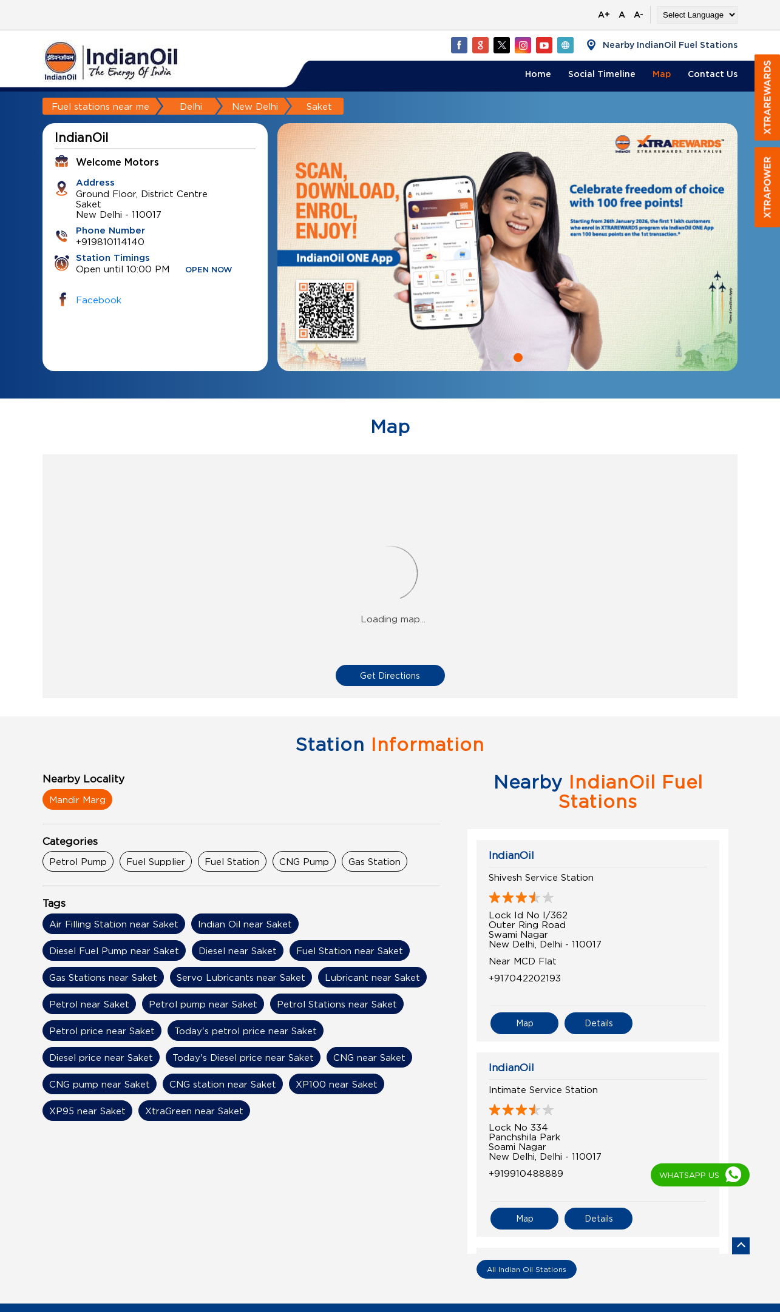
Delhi (191, 106)
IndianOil (511, 855)
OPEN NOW (208, 270)
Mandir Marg (77, 799)
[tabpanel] (507, 247)
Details (599, 1023)
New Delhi (255, 106)
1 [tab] (498, 356)
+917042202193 (525, 978)
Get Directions (390, 675)
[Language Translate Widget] (697, 15)
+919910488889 (526, 1173)
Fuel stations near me (100, 106)
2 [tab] (517, 356)
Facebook (98, 299)
